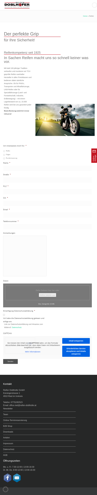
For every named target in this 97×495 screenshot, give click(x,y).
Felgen (8, 154)
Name (6, 163)
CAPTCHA (7, 333)
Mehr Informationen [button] (32, 352)
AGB (5, 455)
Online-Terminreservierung (15, 420)
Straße (7, 175)
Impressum (8, 443)
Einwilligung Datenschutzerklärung (19, 311)
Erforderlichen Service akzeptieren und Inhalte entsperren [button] (76, 351)
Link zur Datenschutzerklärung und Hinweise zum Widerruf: (23, 325)
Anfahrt (6, 438)
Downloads (8, 432)
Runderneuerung (11, 158)
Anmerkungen (9, 233)
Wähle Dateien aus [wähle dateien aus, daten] (47, 295)
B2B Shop (7, 426)
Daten (5, 281)
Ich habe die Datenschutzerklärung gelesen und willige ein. (23, 319)
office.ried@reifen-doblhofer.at (22, 405)
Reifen (8, 151)
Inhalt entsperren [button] (76, 341)
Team (5, 414)
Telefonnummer (11, 221)
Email (6, 210)
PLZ (5, 186)
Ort (5, 198)
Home (85, 16)
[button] (5, 489)
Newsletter (8, 409)
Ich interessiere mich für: (14, 146)
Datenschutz (17, 327)
